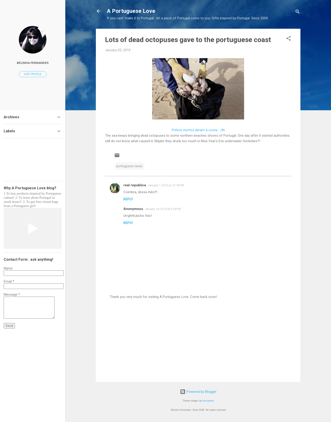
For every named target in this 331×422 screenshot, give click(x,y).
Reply (128, 199)
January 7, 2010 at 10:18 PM (166, 185)
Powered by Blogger (198, 392)
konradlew (208, 400)
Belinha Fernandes (33, 63)
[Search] (297, 13)
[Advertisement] (198, 339)
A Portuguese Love (131, 11)
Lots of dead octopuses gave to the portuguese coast (188, 40)
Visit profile (33, 74)
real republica (134, 185)
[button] (288, 39)
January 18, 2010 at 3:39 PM (163, 209)
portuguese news (129, 166)
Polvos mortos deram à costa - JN (198, 130)
